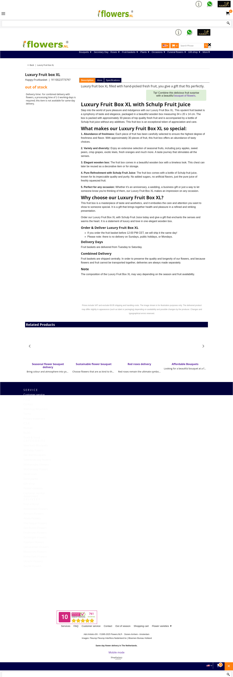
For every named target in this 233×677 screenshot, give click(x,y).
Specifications (113, 80)
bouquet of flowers (184, 95)
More (99, 80)
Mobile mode (116, 652)
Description (87, 80)
